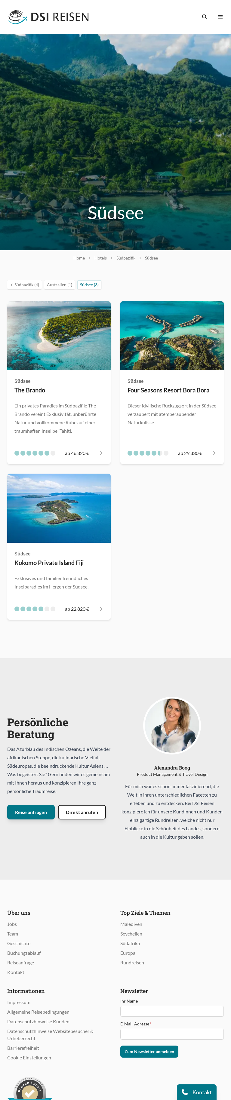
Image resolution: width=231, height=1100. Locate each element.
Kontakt (15, 972)
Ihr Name (129, 1000)
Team (12, 933)
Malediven (131, 924)
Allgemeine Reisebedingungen (38, 1012)
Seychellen (131, 933)
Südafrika (130, 943)
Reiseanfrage (20, 962)
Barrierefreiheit (23, 1048)
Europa (127, 953)
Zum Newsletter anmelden (149, 1051)
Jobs (12, 924)
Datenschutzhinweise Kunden (38, 1021)
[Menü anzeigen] (220, 17)
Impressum (18, 1002)
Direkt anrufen (82, 812)
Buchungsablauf (24, 953)
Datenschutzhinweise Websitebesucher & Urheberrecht (50, 1034)
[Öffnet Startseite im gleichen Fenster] (48, 16)
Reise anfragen (31, 812)
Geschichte (18, 943)
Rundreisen (132, 962)
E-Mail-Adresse (136, 1023)
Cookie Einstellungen (29, 1057)
